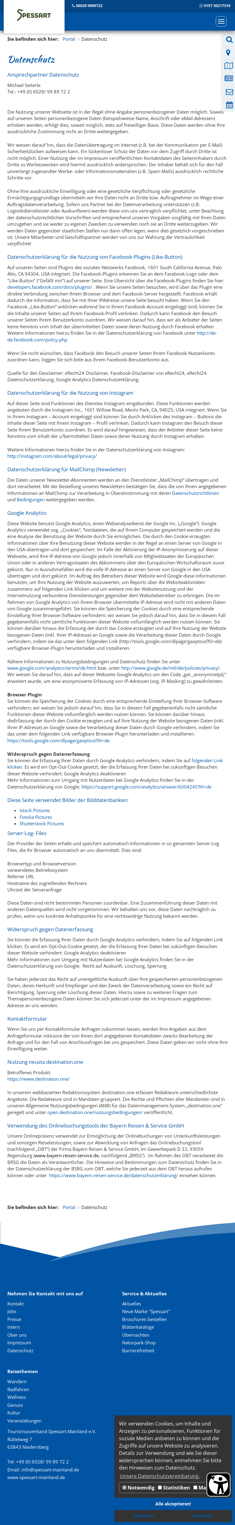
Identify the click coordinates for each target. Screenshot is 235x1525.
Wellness (16, 1397)
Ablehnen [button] (202, 1516)
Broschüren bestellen (144, 1319)
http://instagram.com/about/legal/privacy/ (52, 456)
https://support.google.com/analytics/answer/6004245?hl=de (146, 787)
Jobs (11, 1311)
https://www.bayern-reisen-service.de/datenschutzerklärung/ (113, 1175)
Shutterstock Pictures (42, 823)
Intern (13, 1327)
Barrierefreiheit (138, 1350)
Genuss (15, 1405)
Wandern (17, 1381)
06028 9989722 (89, 5)
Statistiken (174, 1487)
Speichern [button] (143, 1516)
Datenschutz (20, 1350)
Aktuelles (131, 1304)
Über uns (17, 1335)
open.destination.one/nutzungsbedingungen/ (95, 1112)
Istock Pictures (35, 810)
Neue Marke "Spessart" (146, 1311)
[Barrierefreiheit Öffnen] (218, 1485)
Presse (14, 1319)
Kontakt (15, 1304)
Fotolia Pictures (36, 817)
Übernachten (135, 1335)
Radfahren (18, 1389)
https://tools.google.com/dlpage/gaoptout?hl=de (58, 740)
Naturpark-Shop (139, 1342)
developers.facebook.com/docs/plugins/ (49, 287)
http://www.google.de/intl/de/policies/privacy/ (170, 668)
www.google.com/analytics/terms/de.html (51, 668)
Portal (69, 39)
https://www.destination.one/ (38, 1079)
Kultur (13, 1413)
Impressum (19, 1342)
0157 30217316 (217, 5)
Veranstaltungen (24, 1421)
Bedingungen (31, 499)
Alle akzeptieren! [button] (173, 1504)
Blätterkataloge (138, 1327)
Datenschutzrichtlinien (195, 493)
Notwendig (138, 1487)
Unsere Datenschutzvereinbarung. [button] (160, 1476)
